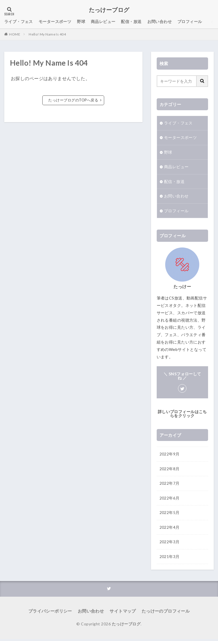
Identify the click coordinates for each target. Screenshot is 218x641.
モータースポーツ (55, 21)
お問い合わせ (159, 21)
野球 (81, 21)
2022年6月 (170, 499)
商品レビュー (103, 21)
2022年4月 (170, 529)
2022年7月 (170, 484)
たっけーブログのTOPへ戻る (73, 100)
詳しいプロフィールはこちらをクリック (182, 414)
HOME (14, 34)
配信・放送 (131, 21)
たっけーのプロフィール (162, 613)
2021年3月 (170, 558)
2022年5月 (170, 514)
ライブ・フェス (18, 21)
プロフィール (189, 21)
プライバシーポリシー (53, 613)
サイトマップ (122, 613)
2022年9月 (170, 455)
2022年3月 (170, 544)
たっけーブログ (109, 10)
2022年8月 (170, 470)
